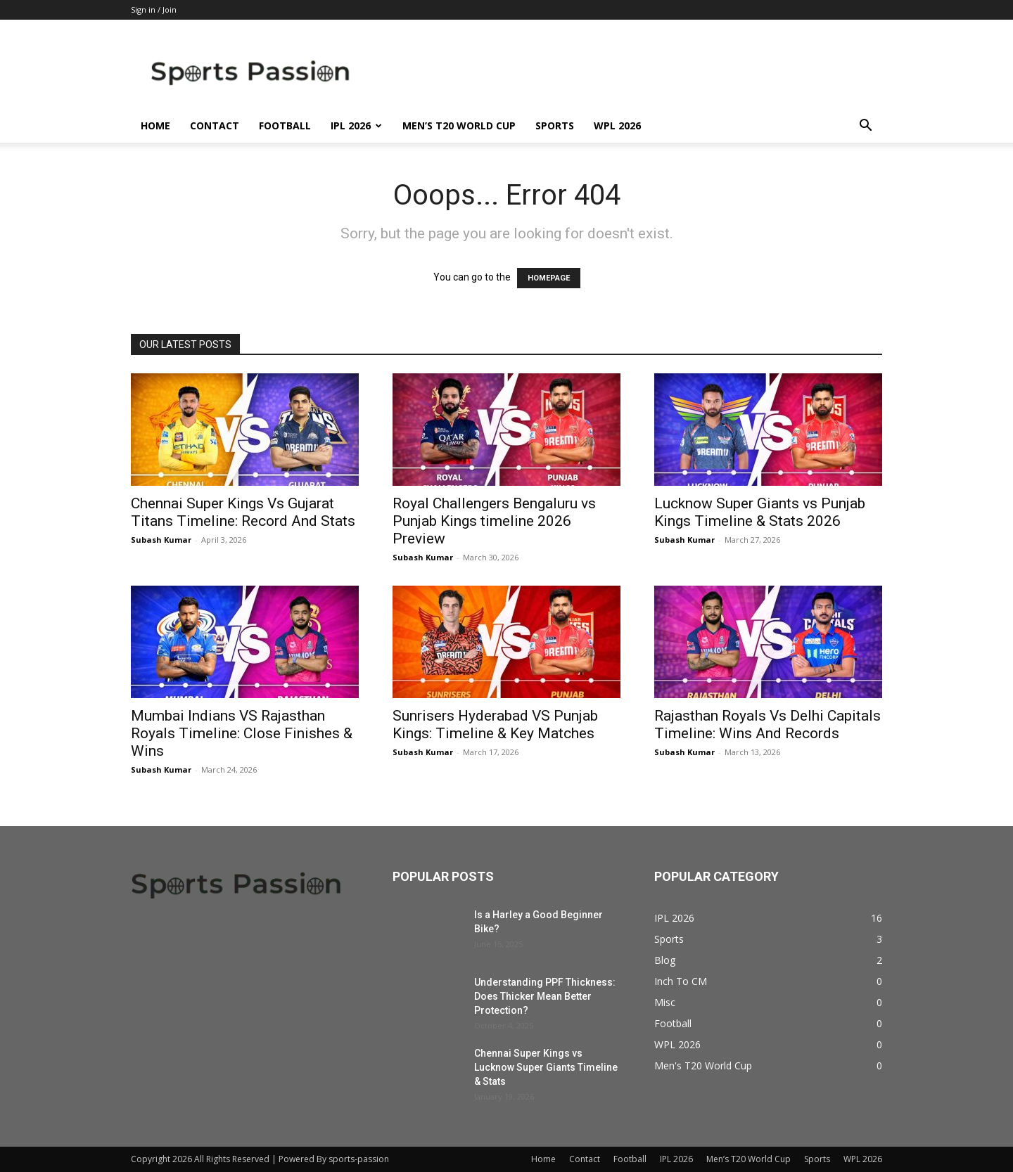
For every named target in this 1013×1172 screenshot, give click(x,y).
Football (285, 125)
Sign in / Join (154, 9)
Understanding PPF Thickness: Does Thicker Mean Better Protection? (545, 996)
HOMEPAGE (549, 278)
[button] (865, 127)
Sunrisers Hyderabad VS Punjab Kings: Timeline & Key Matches (495, 724)
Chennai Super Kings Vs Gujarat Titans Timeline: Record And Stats (243, 512)
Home (155, 125)
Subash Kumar (161, 539)
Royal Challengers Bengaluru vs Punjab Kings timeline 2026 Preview (494, 521)
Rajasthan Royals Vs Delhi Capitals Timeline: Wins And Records (767, 724)
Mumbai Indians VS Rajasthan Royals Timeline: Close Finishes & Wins (241, 733)
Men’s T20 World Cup (459, 125)
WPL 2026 (617, 125)
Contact (214, 125)
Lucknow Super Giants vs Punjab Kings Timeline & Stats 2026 (759, 512)
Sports (554, 125)
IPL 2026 (356, 125)
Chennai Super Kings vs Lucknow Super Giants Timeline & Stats (546, 1067)
